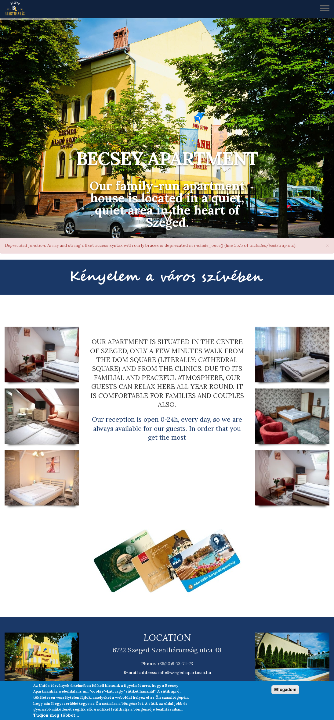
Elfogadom (285, 689)
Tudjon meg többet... (56, 715)
